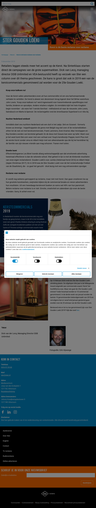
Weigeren (19, 274)
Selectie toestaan (48, 274)
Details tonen (82, 268)
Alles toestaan (76, 274)
